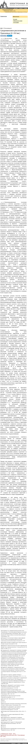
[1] (18, 66)
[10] (23, 369)
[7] (14, 211)
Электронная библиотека (7, 9)
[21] (1, 565)
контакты (25, 743)
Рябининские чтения (17, 20)
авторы (16, 8)
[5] (6, 146)
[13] (25, 418)
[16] (5, 490)
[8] (19, 256)
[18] (19, 505)
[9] (18, 326)
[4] (4, 123)
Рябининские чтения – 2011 (10, 10)
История (15, 19)
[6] (5, 187)
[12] (25, 403)
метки (20, 8)
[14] (18, 420)
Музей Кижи (3, 8)
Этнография (16, 22)
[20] (6, 556)
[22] (24, 583)
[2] (24, 71)
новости (13, 743)
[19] (19, 507)
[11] (13, 384)
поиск (25, 8)
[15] (14, 458)
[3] (25, 110)
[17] (1, 492)
